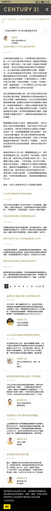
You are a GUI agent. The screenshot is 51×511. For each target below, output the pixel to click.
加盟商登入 (7, 1)
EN (45, 1)
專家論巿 (12, 19)
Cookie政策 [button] (9, 500)
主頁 (3, 19)
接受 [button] (7, 507)
